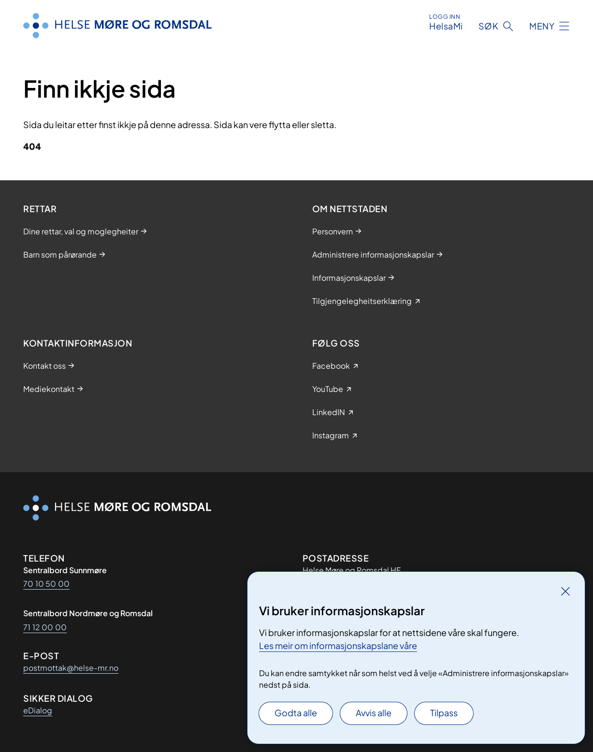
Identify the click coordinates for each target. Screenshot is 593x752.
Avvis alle (373, 712)
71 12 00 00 (45, 627)
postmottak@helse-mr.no (70, 668)
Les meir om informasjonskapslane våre (338, 645)
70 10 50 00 (46, 583)
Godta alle (296, 712)
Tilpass (444, 712)
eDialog (37, 710)
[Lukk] (565, 591)
